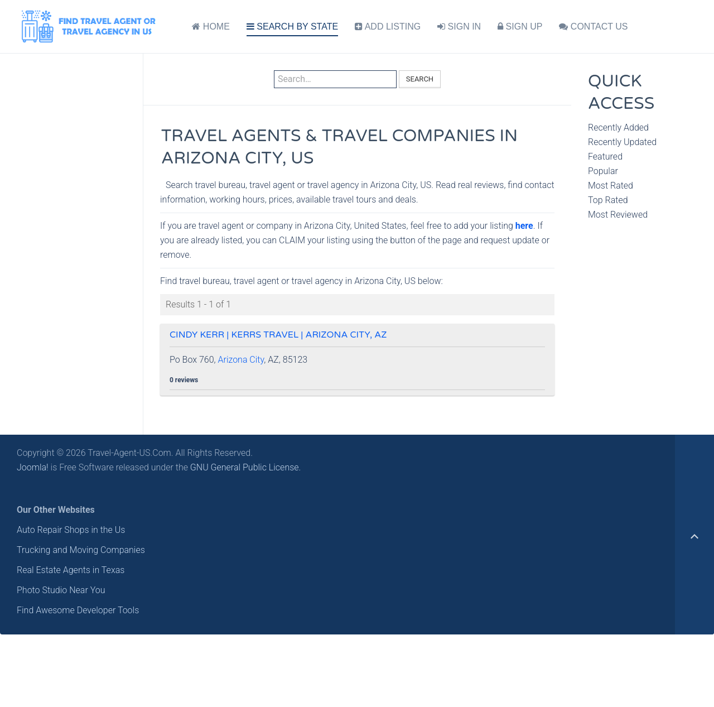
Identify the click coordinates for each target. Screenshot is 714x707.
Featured (605, 156)
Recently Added (618, 127)
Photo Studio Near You (61, 590)
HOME (210, 26)
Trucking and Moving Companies (81, 550)
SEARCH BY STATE (292, 26)
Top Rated (608, 200)
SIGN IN (459, 26)
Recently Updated (622, 142)
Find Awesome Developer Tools (78, 610)
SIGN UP (520, 26)
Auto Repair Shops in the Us (71, 530)
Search (419, 79)
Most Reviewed (618, 214)
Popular (603, 171)
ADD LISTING (388, 26)
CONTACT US (593, 26)
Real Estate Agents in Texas (70, 570)
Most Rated (610, 185)
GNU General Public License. (245, 467)
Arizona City (241, 359)
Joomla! (33, 467)
